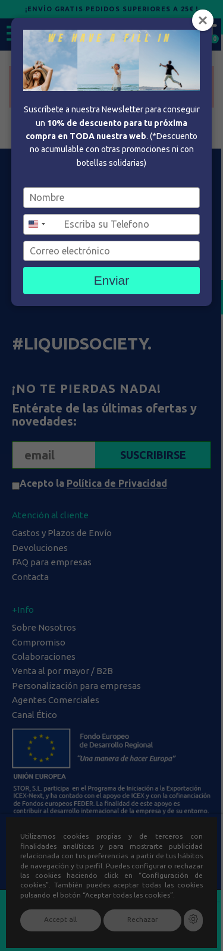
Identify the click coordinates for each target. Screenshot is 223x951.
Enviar (112, 280)
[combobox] (42, 224)
